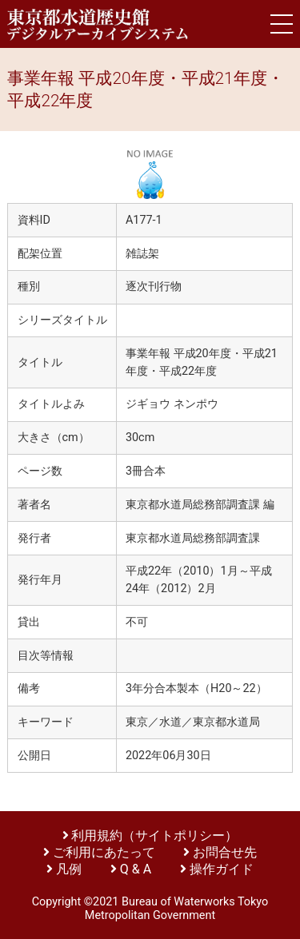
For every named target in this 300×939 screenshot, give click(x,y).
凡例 (69, 869)
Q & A (135, 869)
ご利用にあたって (105, 852)
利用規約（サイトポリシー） (154, 835)
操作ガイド (222, 869)
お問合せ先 (225, 852)
